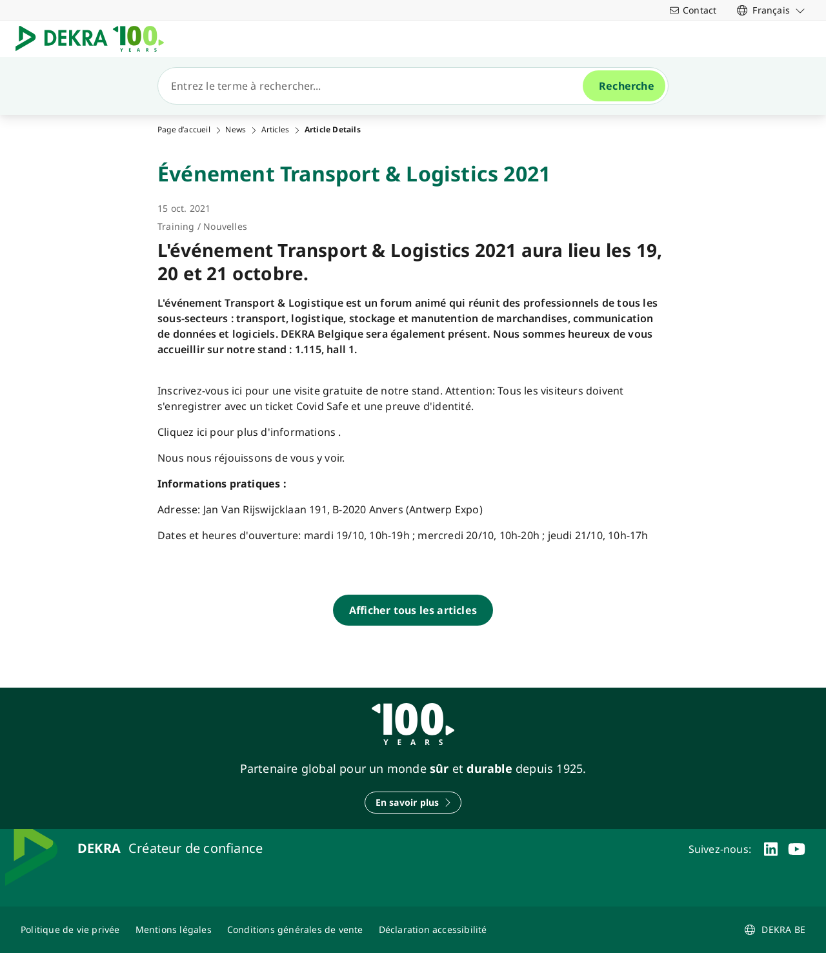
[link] (771, 10)
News (235, 130)
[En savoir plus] (413, 803)
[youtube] (796, 849)
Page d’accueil (183, 130)
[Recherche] (375, 85)
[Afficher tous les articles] (413, 610)
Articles (275, 130)
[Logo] (94, 39)
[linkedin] (771, 849)
